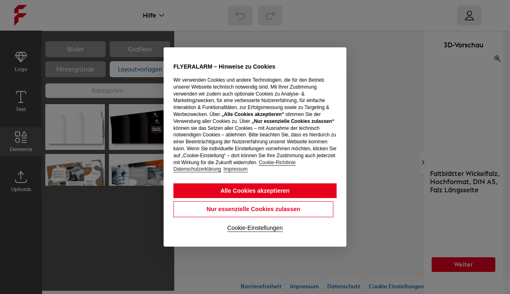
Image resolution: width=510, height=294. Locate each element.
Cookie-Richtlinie (277, 162)
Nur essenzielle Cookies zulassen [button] (253, 209)
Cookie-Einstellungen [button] (255, 228)
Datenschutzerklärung (197, 169)
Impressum (236, 169)
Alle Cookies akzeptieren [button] (255, 190)
